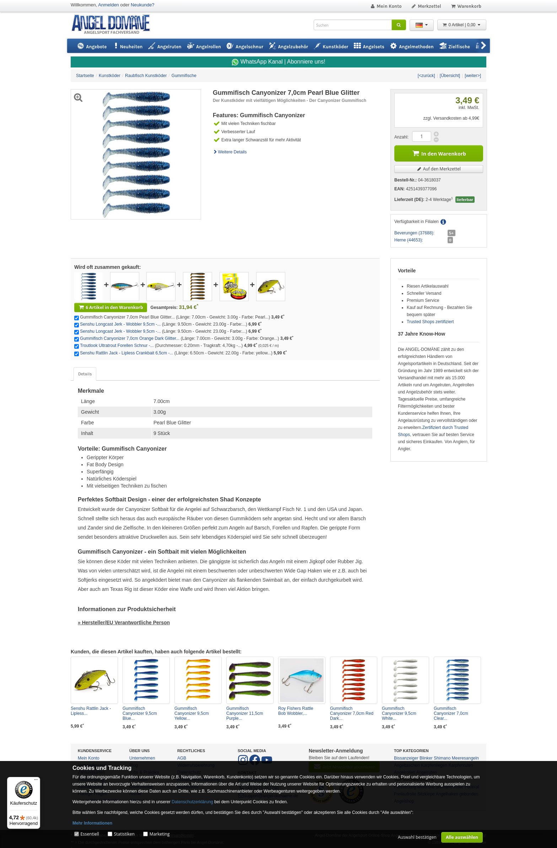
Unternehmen (142, 758)
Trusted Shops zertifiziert (430, 321)
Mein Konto (386, 6)
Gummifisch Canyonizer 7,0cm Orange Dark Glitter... (129, 338)
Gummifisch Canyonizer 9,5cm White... (399, 713)
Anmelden (108, 4)
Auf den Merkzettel (439, 169)
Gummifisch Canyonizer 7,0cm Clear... (451, 713)
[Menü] (36, 781)
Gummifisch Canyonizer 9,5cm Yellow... (191, 713)
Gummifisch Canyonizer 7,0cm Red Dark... (351, 713)
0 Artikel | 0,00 (462, 24)
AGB (181, 758)
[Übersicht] (450, 75)
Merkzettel (426, 6)
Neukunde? (143, 4)
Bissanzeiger (406, 758)
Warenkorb (465, 6)
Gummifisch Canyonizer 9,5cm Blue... (140, 713)
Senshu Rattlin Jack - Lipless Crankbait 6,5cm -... (126, 352)
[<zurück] (426, 75)
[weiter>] (473, 75)
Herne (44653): (408, 240)
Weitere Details (230, 152)
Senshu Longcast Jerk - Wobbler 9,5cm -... (120, 324)
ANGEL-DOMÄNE (114, 24)
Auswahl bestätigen (417, 837)
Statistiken (124, 834)
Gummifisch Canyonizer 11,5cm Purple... (244, 713)
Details (85, 373)
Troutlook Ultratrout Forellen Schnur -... (117, 345)
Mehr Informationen (92, 823)
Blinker (426, 758)
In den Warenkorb (438, 153)
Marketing (160, 834)
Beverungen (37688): (414, 232)
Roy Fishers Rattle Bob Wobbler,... (295, 711)
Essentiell (89, 834)
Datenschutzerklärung (192, 801)
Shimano (442, 758)
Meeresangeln (465, 758)
